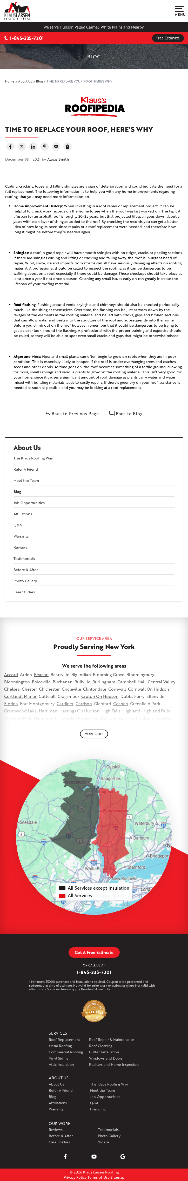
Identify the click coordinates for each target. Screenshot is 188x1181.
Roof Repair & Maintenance (111, 1039)
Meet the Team (26, 480)
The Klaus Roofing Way (33, 458)
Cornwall (117, 689)
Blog (17, 491)
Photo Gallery (25, 580)
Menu (179, 11)
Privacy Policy (75, 1177)
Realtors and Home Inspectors (114, 1064)
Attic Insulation (61, 1064)
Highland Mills (18, 718)
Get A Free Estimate (94, 952)
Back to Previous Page (72, 413)
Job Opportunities (29, 502)
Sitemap (117, 1177)
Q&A (18, 525)
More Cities (94, 734)
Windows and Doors (106, 1058)
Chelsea (12, 689)
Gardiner (65, 703)
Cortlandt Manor (20, 696)
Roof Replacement (64, 1039)
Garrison (84, 703)
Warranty (21, 536)
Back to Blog (126, 413)
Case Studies (24, 591)
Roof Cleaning (100, 1045)
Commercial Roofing (66, 1051)
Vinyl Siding (58, 1058)
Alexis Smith (58, 159)
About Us (27, 447)
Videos (103, 1141)
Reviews (20, 547)
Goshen (120, 703)
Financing (97, 1109)
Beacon (41, 674)
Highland (131, 711)
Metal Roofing (60, 1045)
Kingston (164, 718)
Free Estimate (168, 37)
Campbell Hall (131, 682)
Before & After (26, 569)
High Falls (111, 711)
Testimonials (24, 558)
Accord (11, 674)
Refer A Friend (26, 469)
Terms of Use (99, 1177)
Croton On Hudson (99, 696)
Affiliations (23, 513)
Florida (11, 703)
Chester (29, 689)
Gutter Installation (104, 1051)
